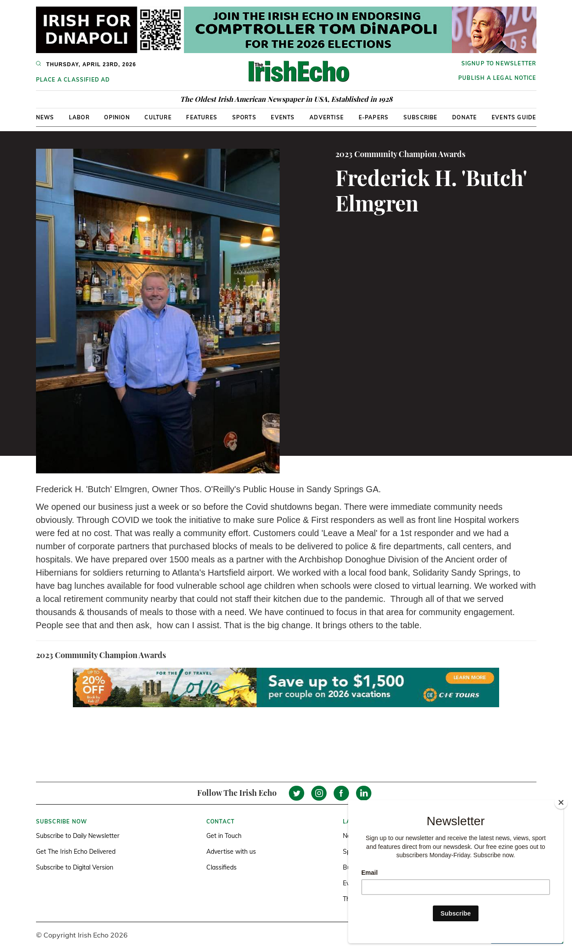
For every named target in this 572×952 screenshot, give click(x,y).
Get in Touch (223, 836)
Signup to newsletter (498, 63)
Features (201, 117)
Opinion (117, 117)
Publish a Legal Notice (497, 78)
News (45, 117)
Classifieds (221, 867)
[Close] (561, 802)
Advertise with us (231, 851)
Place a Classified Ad (73, 79)
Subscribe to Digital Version (74, 867)
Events (283, 117)
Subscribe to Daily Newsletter (77, 836)
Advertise (326, 117)
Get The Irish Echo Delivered (75, 851)
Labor (79, 117)
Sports (244, 117)
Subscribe (420, 117)
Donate (464, 117)
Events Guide (514, 117)
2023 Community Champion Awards (400, 154)
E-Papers (374, 117)
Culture (157, 117)
